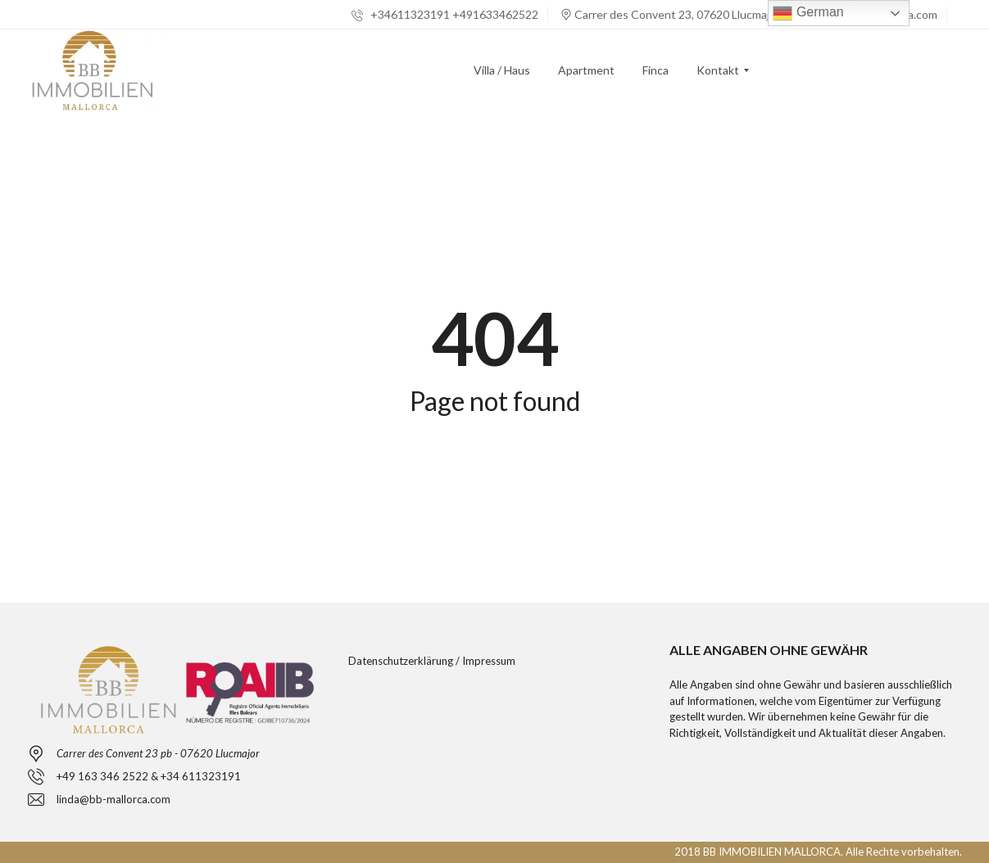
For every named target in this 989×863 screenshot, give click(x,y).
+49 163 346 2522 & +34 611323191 (149, 776)
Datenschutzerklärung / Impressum (431, 660)
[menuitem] (502, 70)
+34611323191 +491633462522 (445, 14)
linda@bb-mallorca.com (113, 799)
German (808, 13)
